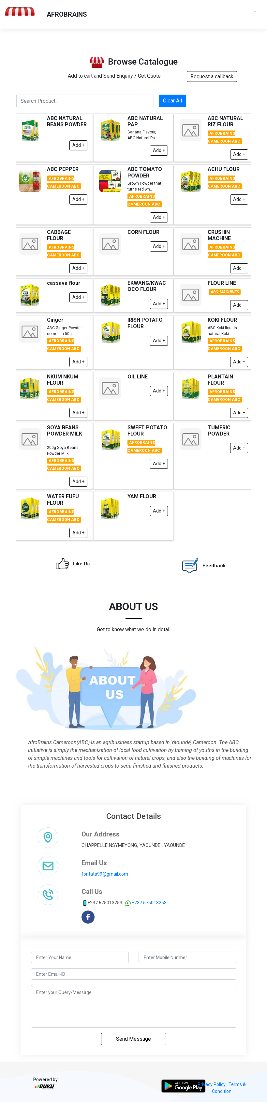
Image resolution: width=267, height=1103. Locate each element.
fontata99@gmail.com (105, 874)
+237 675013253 (149, 902)
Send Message (133, 1039)
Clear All (172, 116)
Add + (78, 160)
